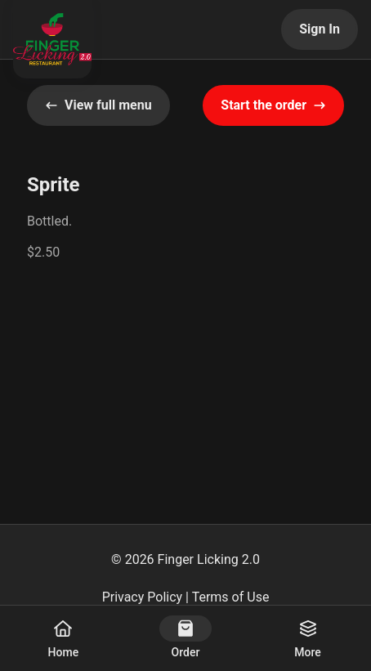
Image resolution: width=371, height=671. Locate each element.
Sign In (319, 29)
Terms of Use (231, 597)
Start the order (273, 105)
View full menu (98, 105)
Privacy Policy (142, 597)
